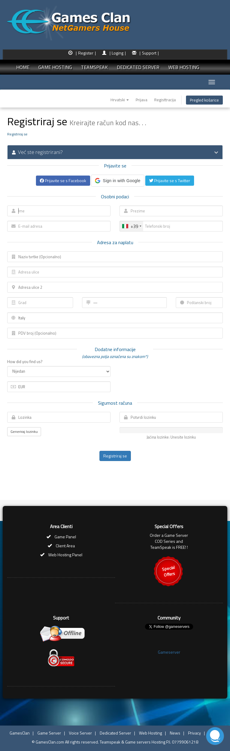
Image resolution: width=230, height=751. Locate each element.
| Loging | (118, 53)
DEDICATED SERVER (138, 67)
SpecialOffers (168, 571)
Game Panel (65, 537)
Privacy (194, 733)
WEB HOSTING (183, 67)
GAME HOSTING (55, 67)
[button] (117, 181)
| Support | (149, 53)
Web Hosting (150, 733)
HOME (22, 67)
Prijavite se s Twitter (169, 180)
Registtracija (165, 100)
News (175, 733)
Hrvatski (120, 100)
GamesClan (20, 733)
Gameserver (169, 652)
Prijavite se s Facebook (63, 180)
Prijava (141, 100)
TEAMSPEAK (94, 67)
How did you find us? (25, 362)
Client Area (65, 546)
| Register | (86, 53)
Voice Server (80, 733)
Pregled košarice (204, 100)
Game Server (49, 733)
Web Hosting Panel (65, 554)
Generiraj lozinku (24, 431)
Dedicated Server (115, 733)
